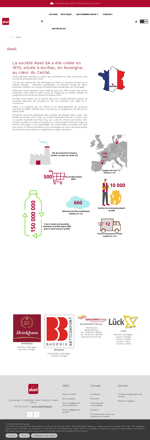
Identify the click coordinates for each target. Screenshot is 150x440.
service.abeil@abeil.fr (41, 406)
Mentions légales (126, 401)
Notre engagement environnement (71, 404)
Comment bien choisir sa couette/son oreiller (102, 415)
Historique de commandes (96, 404)
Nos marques (68, 398)
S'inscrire (94, 398)
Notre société (69, 394)
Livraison (94, 410)
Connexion (95, 394)
